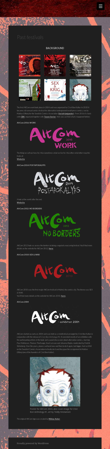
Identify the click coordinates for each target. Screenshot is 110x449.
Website (21, 202)
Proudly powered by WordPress (33, 443)
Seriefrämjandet (66, 113)
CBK (23, 117)
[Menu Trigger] (101, 6)
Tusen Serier (50, 117)
